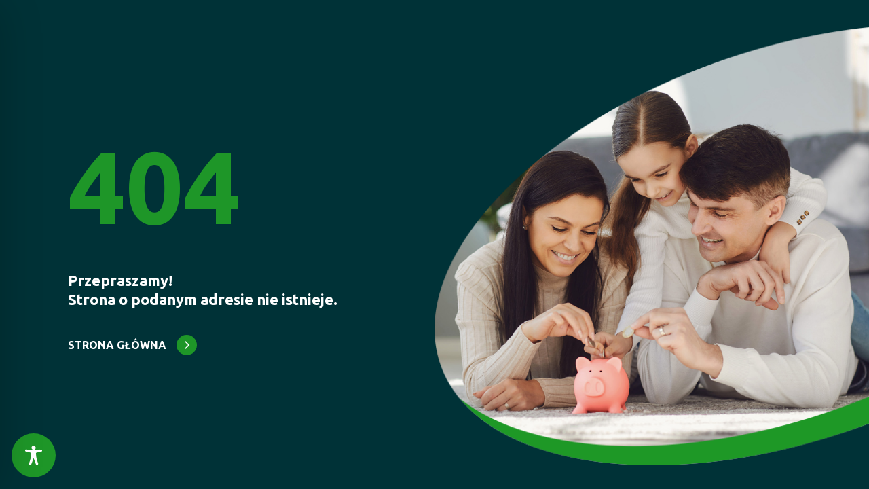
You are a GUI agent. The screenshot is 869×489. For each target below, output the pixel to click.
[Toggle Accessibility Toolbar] (33, 455)
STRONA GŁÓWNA (117, 345)
